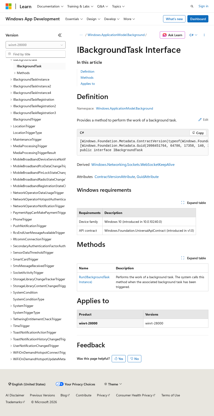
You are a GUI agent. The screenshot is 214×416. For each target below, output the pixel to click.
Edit (203, 119)
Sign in (203, 6)
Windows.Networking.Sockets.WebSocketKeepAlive (133, 164)
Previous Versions (42, 395)
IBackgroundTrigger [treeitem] (27, 119)
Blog (64, 395)
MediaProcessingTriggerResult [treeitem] (34, 152)
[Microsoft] (9, 6)
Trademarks (14, 402)
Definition (87, 71)
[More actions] (204, 35)
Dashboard (198, 19)
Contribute (83, 395)
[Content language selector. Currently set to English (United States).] (27, 384)
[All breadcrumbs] (81, 35)
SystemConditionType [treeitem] (28, 299)
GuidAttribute (148, 176)
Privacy (102, 395)
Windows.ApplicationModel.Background (116, 34)
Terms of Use (170, 395)
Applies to (88, 83)
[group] (142, 146)
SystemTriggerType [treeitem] (26, 312)
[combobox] (36, 45)
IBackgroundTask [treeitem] (29, 66)
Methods (87, 77)
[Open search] (192, 6)
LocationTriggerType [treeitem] (27, 132)
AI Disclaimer (15, 395)
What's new (174, 19)
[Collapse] (60, 35)
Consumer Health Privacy (134, 395)
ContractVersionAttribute (115, 176)
